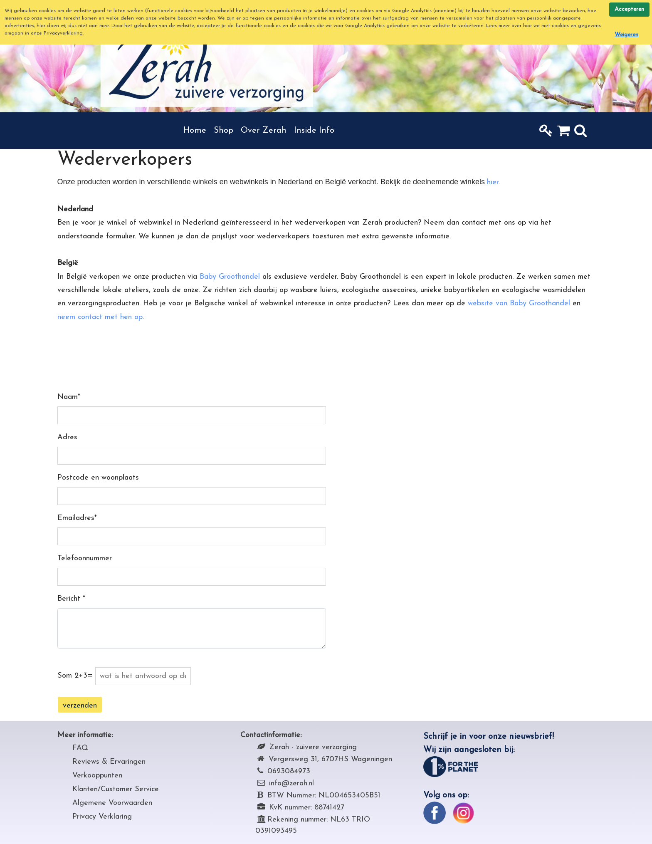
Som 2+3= (75, 676)
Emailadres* (77, 518)
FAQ (80, 748)
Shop (223, 130)
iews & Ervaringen (115, 762)
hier (493, 182)
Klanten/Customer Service (115, 789)
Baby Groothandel (230, 277)
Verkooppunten (97, 776)
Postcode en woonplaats (98, 478)
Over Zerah (263, 130)
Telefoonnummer (84, 558)
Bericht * (71, 599)
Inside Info (314, 130)
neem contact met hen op (100, 317)
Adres (67, 437)
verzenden (80, 706)
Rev (78, 762)
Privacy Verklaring (102, 817)
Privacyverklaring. (64, 33)
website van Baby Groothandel (519, 303)
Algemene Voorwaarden (112, 803)
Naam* (68, 397)
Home (194, 130)
